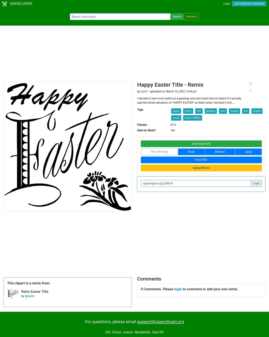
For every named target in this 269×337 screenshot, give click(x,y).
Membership (142, 332)
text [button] (246, 111)
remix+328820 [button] (193, 117)
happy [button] (176, 111)
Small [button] (191, 151)
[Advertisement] (134, 55)
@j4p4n (29, 296)
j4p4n (144, 91)
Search (177, 16)
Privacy (116, 332)
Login (226, 3)
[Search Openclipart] (120, 16)
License (128, 332)
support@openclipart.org (160, 321)
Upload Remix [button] (201, 168)
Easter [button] (188, 111)
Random (191, 16)
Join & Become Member (249, 3)
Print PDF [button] (201, 159)
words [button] (176, 117)
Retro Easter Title (34, 291)
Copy (256, 183)
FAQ (107, 332)
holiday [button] (234, 111)
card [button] (223, 111)
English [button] (257, 111)
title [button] (199, 111)
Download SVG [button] (201, 143)
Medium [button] (220, 151)
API (161, 332)
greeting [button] (210, 111)
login (178, 289)
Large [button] (248, 151)
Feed (155, 332)
